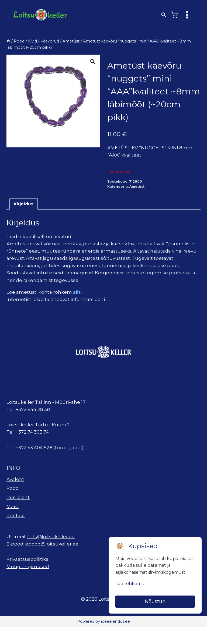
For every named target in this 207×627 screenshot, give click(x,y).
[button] (93, 61)
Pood (12, 488)
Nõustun (155, 601)
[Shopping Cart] (174, 15)
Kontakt (15, 515)
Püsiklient (18, 497)
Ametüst (136, 187)
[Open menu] (187, 14)
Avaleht (15, 479)
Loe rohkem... (129, 583)
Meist (12, 506)
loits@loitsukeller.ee (51, 536)
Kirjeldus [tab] (23, 203)
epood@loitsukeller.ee (51, 544)
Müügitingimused (27, 566)
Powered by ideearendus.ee (103, 621)
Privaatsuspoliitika (27, 559)
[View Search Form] (163, 15)
